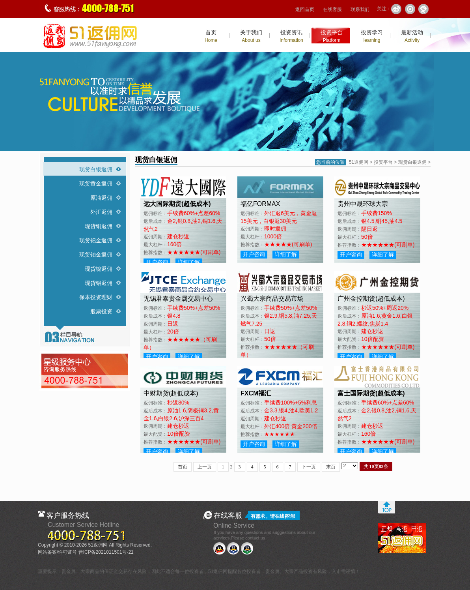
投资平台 (332, 36)
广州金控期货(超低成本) (371, 298)
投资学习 (372, 36)
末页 (331, 467)
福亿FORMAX (260, 203)
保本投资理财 (95, 297)
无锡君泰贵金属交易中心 (178, 298)
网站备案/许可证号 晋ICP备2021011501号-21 (86, 552)
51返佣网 (358, 162)
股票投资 (101, 311)
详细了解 (189, 262)
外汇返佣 (101, 212)
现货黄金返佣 (95, 183)
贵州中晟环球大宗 (363, 203)
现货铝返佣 (98, 283)
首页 (211, 36)
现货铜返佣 (98, 226)
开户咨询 (157, 262)
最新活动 (412, 36)
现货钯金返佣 (95, 240)
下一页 (309, 467)
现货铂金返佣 (95, 254)
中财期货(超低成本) (171, 393)
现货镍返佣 (98, 269)
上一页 (205, 467)
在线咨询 (284, 516)
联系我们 (360, 9)
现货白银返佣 (95, 169)
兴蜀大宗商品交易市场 (272, 298)
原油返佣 (101, 198)
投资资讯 (291, 36)
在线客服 (332, 9)
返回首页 (304, 9)
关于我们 (251, 36)
